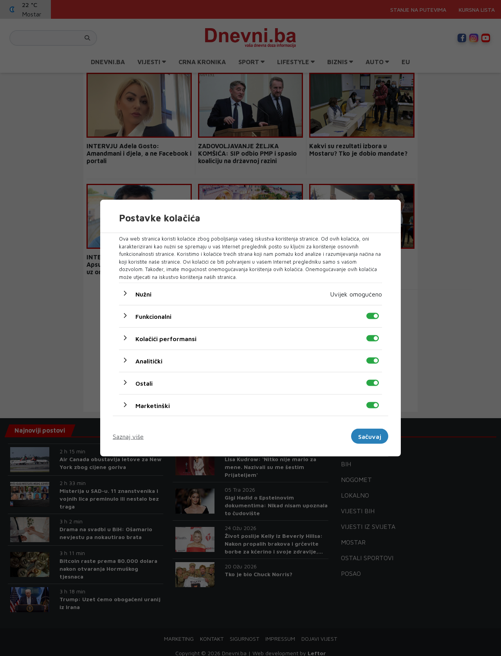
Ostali (144, 383)
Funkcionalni (153, 316)
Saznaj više (128, 436)
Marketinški (152, 405)
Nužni (143, 294)
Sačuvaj (369, 436)
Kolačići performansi (165, 338)
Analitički (148, 361)
